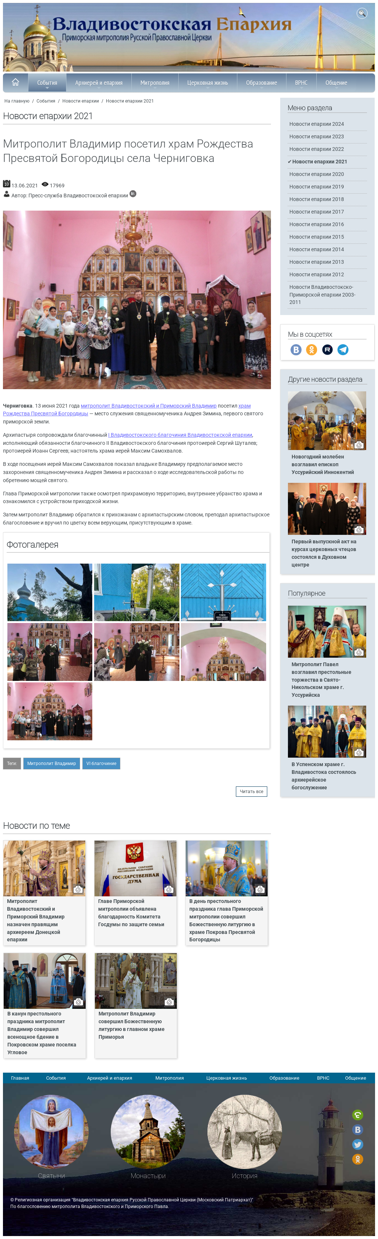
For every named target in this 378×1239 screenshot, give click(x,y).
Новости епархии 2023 (316, 137)
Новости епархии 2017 (316, 212)
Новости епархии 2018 (316, 199)
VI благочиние (101, 763)
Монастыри (148, 1176)
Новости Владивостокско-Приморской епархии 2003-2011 (322, 294)
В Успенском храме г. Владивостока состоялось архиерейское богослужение (324, 776)
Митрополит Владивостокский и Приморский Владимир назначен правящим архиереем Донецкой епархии (36, 920)
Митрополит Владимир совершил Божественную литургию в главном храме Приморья (132, 1025)
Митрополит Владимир (51, 763)
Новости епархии (80, 101)
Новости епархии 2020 (316, 174)
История (245, 1176)
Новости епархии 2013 (316, 262)
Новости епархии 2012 (316, 274)
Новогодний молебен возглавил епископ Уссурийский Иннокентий (323, 464)
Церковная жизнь (208, 84)
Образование (261, 84)
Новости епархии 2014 (316, 249)
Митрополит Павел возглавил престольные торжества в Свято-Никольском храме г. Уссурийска (321, 680)
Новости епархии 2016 (316, 224)
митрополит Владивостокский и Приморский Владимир (149, 406)
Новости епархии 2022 (316, 149)
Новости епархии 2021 (130, 101)
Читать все (251, 791)
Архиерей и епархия (99, 84)
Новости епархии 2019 (316, 187)
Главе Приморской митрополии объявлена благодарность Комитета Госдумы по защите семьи (131, 913)
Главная (20, 1078)
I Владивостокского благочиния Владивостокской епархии (180, 435)
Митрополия (155, 84)
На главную (17, 101)
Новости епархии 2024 (316, 124)
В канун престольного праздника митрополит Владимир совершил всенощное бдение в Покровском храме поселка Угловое (41, 1033)
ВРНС (301, 84)
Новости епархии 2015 (316, 237)
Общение (336, 84)
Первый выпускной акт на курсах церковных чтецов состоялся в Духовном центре (324, 553)
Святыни (51, 1176)
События (47, 84)
